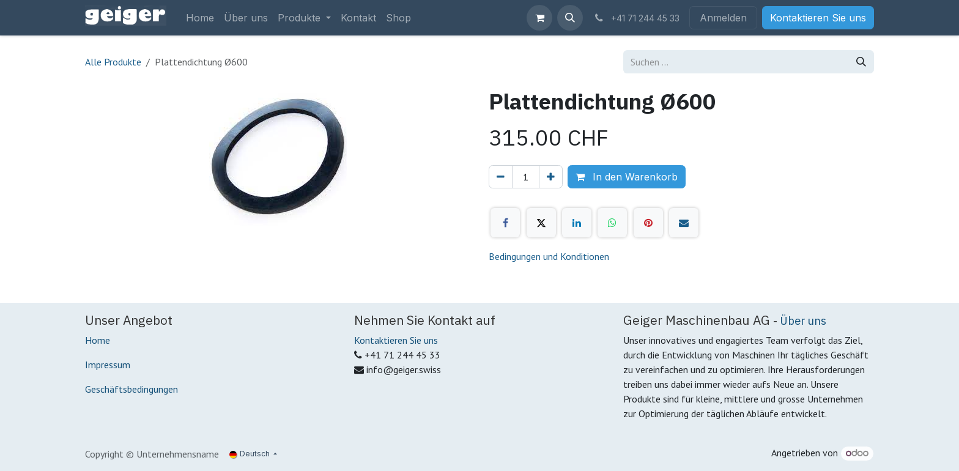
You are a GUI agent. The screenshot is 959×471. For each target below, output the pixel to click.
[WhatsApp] (612, 222)
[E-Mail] (683, 222)
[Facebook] (505, 222)
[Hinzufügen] (551, 176)
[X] (541, 222)
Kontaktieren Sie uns (818, 18)
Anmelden (723, 18)
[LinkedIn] (576, 222)
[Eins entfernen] (501, 176)
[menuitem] (200, 18)
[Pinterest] (648, 222)
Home (97, 340)
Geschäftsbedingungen (131, 389)
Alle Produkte (113, 62)
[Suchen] (861, 61)
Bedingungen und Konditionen (549, 256)
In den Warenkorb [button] (627, 177)
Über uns (803, 320)
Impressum (107, 364)
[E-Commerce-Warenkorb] (539, 18)
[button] (570, 18)
